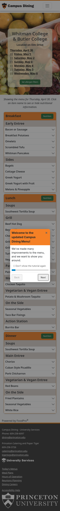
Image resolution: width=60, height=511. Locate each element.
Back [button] (17, 276)
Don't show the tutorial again (31, 264)
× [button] (46, 231)
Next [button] (43, 276)
